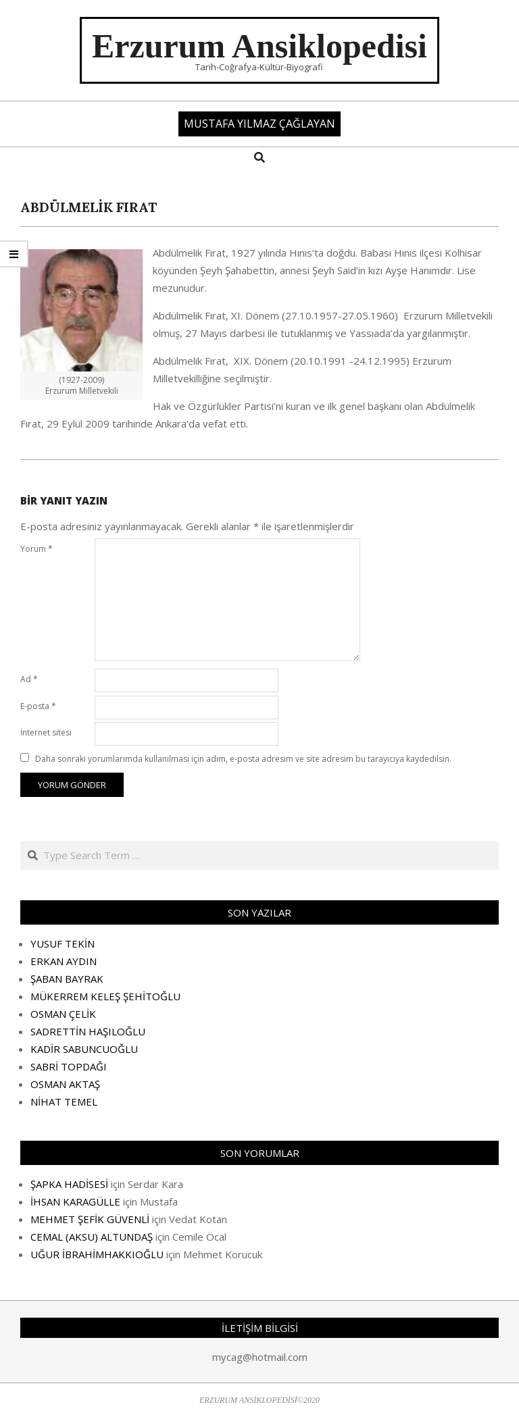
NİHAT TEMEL (63, 1101)
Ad (29, 679)
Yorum (36, 548)
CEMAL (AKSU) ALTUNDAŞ (91, 1236)
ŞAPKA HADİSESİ (69, 1184)
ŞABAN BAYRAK (66, 978)
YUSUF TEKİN (62, 943)
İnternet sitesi (46, 732)
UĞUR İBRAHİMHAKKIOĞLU (97, 1254)
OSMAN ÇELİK (63, 1013)
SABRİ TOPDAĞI (68, 1066)
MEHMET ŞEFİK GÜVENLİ (89, 1219)
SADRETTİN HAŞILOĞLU (87, 1031)
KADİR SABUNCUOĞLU (84, 1049)
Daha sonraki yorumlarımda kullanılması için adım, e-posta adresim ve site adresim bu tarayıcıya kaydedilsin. (243, 759)
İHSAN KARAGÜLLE (75, 1201)
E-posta (38, 706)
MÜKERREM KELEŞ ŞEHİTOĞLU (105, 996)
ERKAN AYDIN (63, 961)
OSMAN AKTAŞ (65, 1084)
